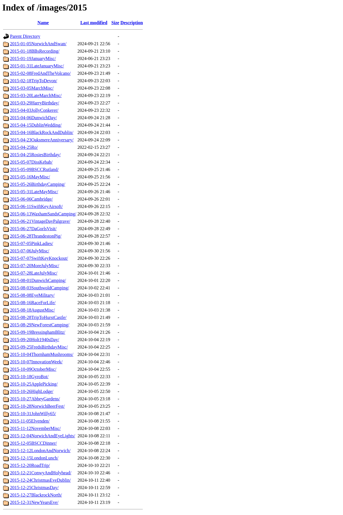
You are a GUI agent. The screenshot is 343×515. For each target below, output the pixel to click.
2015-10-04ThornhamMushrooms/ (41, 354)
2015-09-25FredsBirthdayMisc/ (39, 347)
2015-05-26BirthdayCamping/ (37, 184)
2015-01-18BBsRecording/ (34, 51)
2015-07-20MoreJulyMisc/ (34, 265)
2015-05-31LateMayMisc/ (34, 191)
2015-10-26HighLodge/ (31, 391)
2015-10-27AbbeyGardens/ (35, 398)
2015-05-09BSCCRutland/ (34, 169)
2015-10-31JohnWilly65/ (33, 413)
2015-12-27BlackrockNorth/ (36, 495)
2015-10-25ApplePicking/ (34, 384)
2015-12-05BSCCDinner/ (33, 443)
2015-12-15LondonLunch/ (34, 458)
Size (115, 22)
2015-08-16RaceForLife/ (33, 302)
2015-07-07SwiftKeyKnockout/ (39, 258)
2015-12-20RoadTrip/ (30, 465)
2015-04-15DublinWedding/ (36, 125)
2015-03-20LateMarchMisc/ (36, 95)
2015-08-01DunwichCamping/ (38, 280)
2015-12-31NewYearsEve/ (34, 502)
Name (43, 22)
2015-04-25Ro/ (24, 147)
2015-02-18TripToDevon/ (33, 80)
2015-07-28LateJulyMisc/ (33, 273)
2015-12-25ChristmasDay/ (34, 487)
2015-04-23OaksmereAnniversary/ (42, 139)
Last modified (93, 22)
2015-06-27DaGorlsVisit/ (33, 228)
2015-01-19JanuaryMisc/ (33, 58)
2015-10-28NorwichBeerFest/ (37, 406)
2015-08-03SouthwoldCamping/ (39, 287)
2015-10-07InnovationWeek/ (36, 361)
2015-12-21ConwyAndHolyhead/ (40, 472)
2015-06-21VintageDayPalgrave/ (40, 221)
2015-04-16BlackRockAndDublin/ (41, 132)
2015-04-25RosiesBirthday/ (35, 154)
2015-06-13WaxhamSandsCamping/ (43, 213)
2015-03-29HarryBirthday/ (34, 102)
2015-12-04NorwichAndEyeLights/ (42, 435)
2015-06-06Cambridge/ (31, 199)
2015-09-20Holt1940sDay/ (34, 339)
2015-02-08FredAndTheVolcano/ (40, 73)
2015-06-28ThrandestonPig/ (35, 236)
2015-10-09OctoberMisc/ (33, 369)
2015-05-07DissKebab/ (31, 162)
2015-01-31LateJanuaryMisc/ (37, 65)
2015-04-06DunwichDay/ (33, 117)
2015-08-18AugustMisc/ (32, 310)
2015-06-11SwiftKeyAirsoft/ (36, 206)
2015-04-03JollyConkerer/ (34, 110)
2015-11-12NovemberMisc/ (35, 428)
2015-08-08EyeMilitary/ (32, 295)
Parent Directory (25, 36)
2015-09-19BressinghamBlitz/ (37, 332)
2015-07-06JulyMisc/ (29, 250)
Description (131, 22)
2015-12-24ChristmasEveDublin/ (40, 480)
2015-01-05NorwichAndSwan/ (38, 43)
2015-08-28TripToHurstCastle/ (38, 317)
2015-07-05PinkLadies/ (31, 243)
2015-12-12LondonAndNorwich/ (40, 450)
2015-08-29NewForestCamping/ (39, 324)
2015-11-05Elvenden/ (30, 421)
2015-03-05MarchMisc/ (32, 88)
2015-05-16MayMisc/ (30, 176)
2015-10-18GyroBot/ (29, 376)
